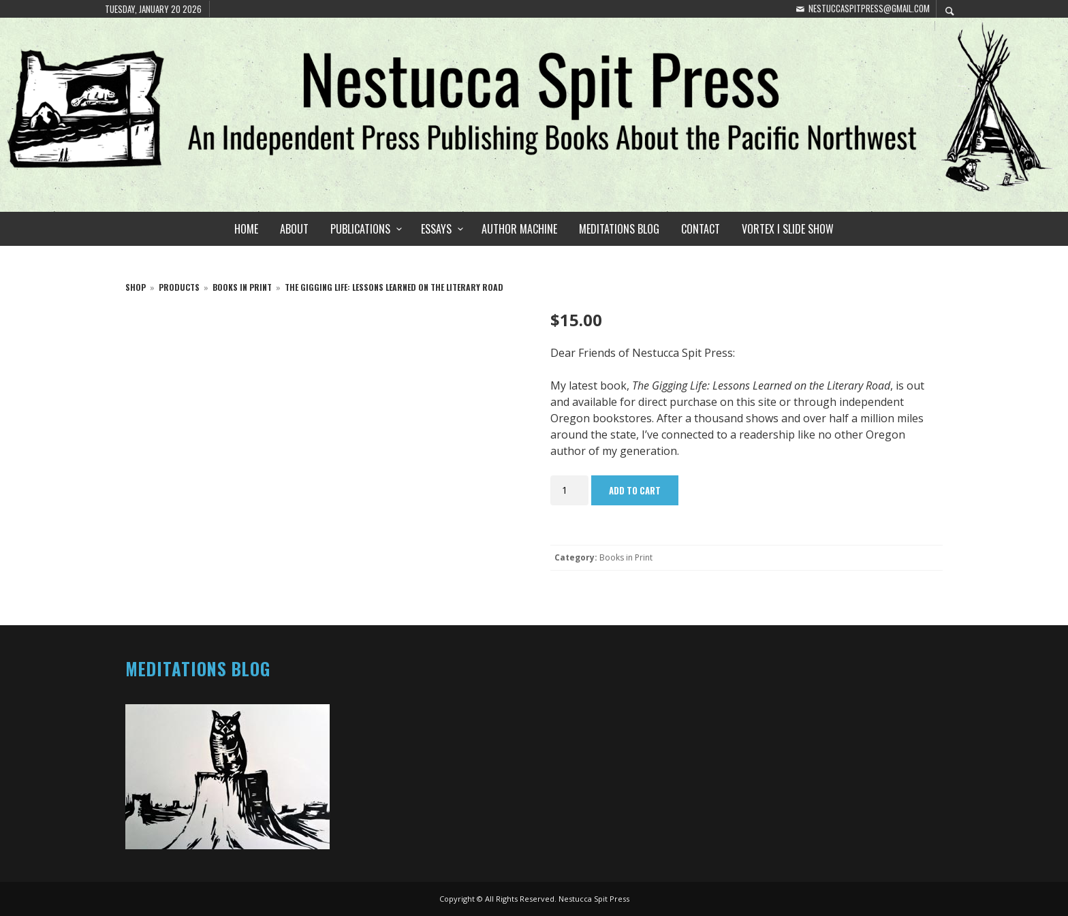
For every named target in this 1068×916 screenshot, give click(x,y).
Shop (135, 287)
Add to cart (635, 490)
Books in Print (242, 287)
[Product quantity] (569, 490)
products (179, 287)
